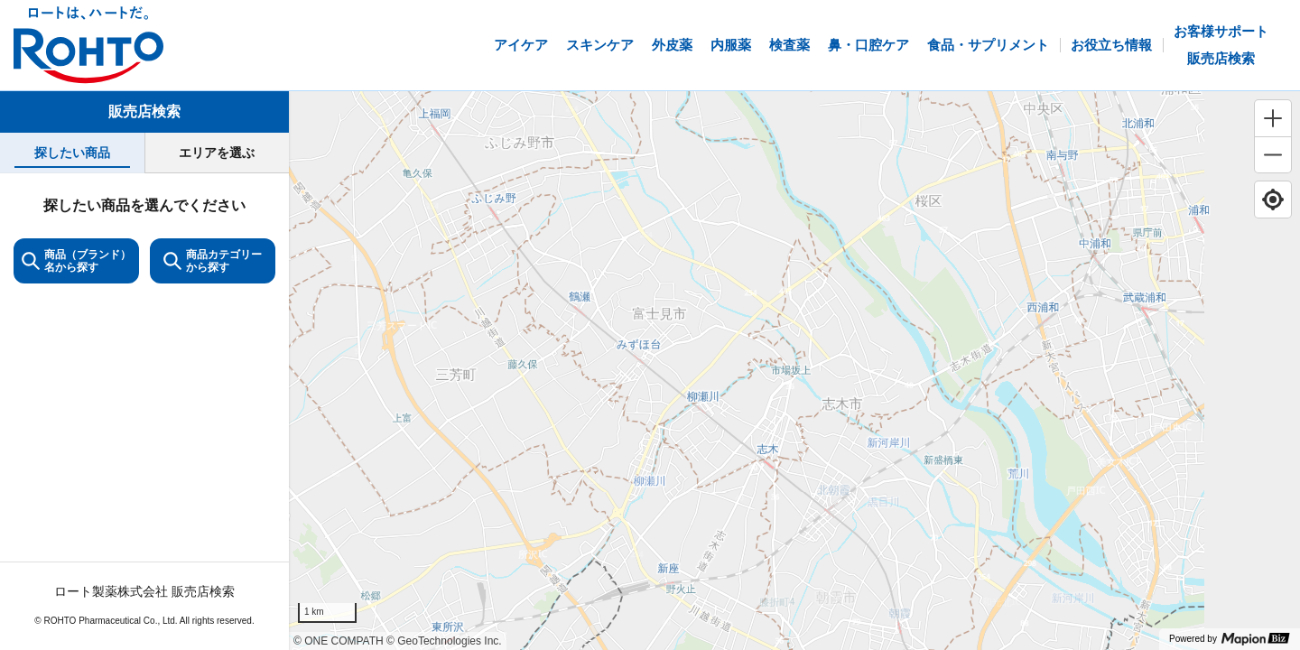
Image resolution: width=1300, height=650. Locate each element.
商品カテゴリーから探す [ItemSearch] (212, 261)
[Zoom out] (1273, 154)
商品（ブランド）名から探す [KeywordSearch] (76, 261)
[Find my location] (1273, 199)
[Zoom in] (1273, 118)
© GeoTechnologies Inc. (444, 641)
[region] (794, 370)
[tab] (72, 153)
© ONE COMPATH (338, 641)
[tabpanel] (144, 411)
